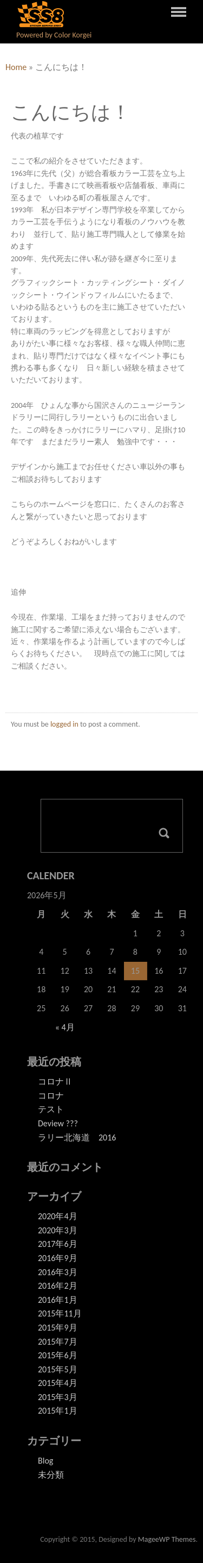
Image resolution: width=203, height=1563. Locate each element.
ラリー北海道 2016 (77, 1137)
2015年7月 (57, 1342)
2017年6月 (57, 1244)
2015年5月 (57, 1369)
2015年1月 (57, 1411)
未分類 (51, 1475)
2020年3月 (57, 1230)
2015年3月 (57, 1397)
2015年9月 (57, 1327)
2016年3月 (57, 1272)
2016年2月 (57, 1286)
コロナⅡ (55, 1081)
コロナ (51, 1096)
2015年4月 (57, 1383)
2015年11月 (60, 1313)
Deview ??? (58, 1123)
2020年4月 (57, 1216)
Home (16, 67)
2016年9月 (57, 1258)
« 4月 (65, 1027)
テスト (51, 1109)
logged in (64, 724)
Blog (45, 1460)
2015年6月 (57, 1355)
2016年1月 (57, 1300)
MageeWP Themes (167, 1539)
